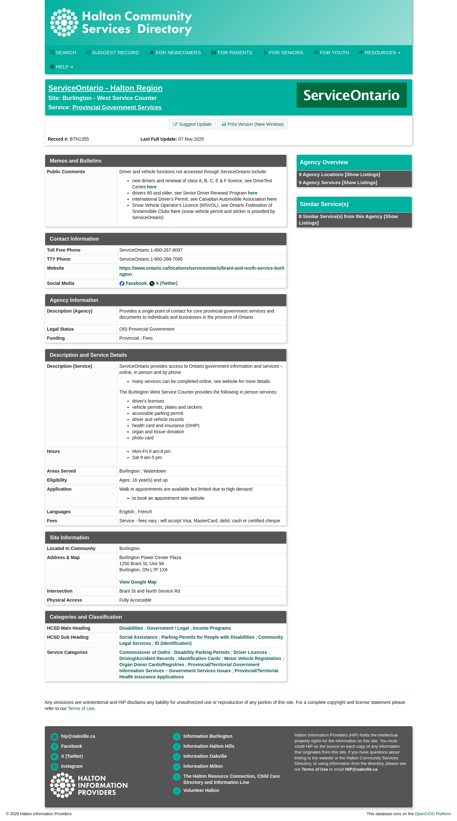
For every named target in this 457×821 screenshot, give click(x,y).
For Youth (331, 52)
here (152, 186)
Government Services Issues (200, 670)
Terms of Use (81, 708)
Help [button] (61, 66)
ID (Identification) (173, 643)
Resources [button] (380, 52)
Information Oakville (205, 756)
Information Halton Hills (209, 746)
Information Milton (203, 766)
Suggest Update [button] (192, 124)
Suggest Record (112, 52)
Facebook (136, 283)
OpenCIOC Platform (433, 814)
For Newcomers (175, 52)
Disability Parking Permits (202, 652)
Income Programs (212, 628)
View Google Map (138, 582)
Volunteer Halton (201, 790)
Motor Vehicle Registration (252, 658)
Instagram (72, 766)
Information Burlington (208, 736)
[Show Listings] (362, 174)
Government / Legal (168, 628)
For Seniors (282, 52)
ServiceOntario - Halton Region (105, 88)
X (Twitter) (166, 283)
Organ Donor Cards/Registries (151, 664)
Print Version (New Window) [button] (252, 124)
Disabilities (131, 628)
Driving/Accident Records (146, 658)
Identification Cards (199, 658)
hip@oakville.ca (78, 736)
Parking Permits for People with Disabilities (207, 637)
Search (63, 52)
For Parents (232, 52)
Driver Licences (250, 652)
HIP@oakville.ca (361, 769)
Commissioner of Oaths (144, 652)
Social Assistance (138, 637)
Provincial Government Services (117, 107)
